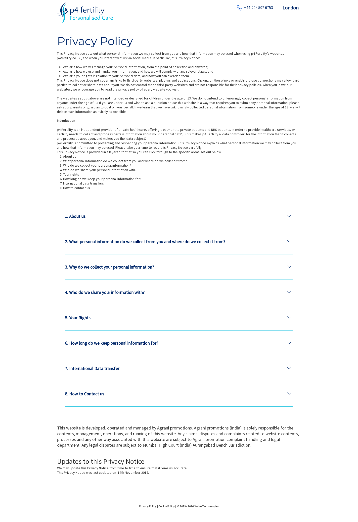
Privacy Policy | (148, 506)
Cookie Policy (166, 506)
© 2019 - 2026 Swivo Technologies (198, 506)
